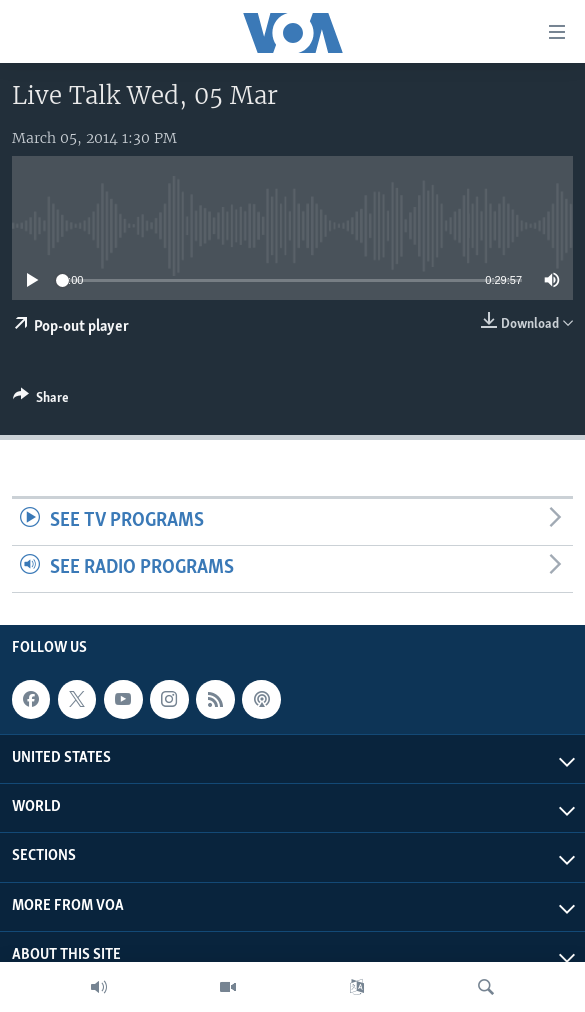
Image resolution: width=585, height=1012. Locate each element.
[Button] (41, 401)
